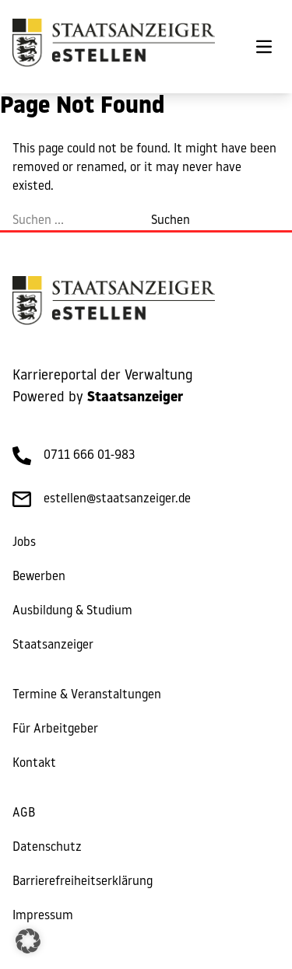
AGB (23, 813)
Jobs (24, 543)
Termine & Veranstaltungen (86, 695)
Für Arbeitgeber (55, 729)
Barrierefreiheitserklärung (82, 882)
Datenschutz (47, 847)
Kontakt (34, 763)
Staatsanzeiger (52, 645)
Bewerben (38, 577)
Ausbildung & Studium (72, 611)
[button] (28, 941)
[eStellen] (113, 47)
